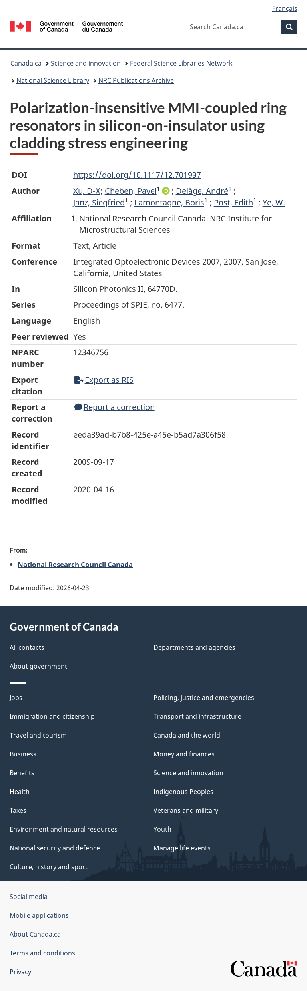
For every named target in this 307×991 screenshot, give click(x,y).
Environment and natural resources (64, 829)
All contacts (27, 647)
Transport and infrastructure (197, 716)
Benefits (22, 772)
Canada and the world (187, 735)
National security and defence (55, 848)
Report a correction (114, 407)
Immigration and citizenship (52, 716)
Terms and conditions (42, 953)
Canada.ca (26, 63)
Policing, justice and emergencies (204, 697)
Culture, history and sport (49, 866)
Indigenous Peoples (183, 791)
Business (23, 754)
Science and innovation (86, 63)
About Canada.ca (35, 934)
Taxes (18, 810)
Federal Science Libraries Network (181, 63)
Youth (162, 829)
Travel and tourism (38, 735)
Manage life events (182, 848)
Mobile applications (39, 915)
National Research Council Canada (75, 564)
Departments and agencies (194, 647)
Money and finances (184, 754)
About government (38, 666)
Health (20, 791)
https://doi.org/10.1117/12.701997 (137, 174)
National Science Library (52, 80)
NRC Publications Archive (136, 80)
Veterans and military (186, 810)
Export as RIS (104, 379)
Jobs (16, 697)
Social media (29, 896)
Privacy (20, 971)
